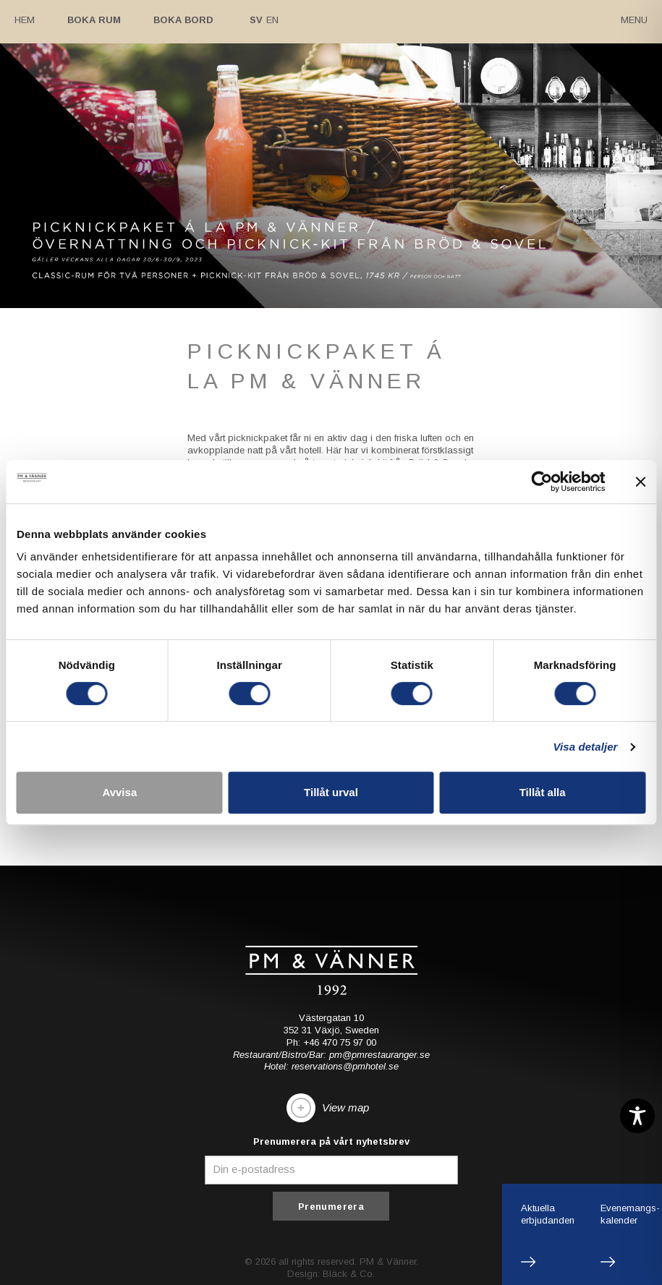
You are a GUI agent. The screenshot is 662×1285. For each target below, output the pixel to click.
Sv (256, 19)
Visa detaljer (585, 746)
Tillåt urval (331, 792)
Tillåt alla (542, 792)
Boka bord (183, 19)
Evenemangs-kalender (630, 1214)
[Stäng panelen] (640, 482)
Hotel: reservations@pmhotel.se (331, 1066)
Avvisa (119, 792)
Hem (24, 19)
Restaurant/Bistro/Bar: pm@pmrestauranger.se (331, 1054)
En (272, 19)
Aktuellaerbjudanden (547, 1214)
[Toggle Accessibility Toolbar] (637, 1116)
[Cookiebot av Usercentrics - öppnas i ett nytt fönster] (541, 481)
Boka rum (94, 19)
